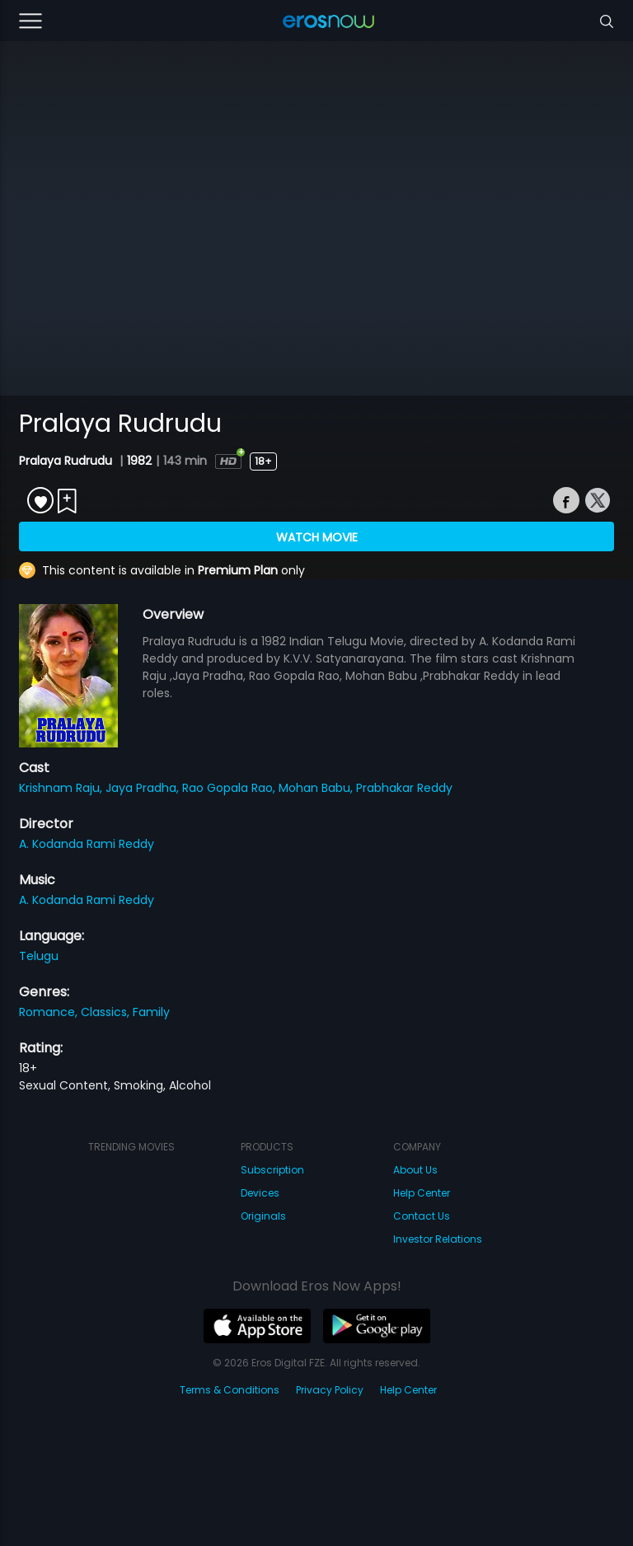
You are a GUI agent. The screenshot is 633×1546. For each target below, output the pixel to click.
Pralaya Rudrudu (67, 460)
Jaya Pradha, (144, 788)
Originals (263, 1216)
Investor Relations (437, 1239)
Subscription (272, 1170)
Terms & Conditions (229, 1390)
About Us (415, 1170)
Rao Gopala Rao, (230, 788)
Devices (260, 1193)
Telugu (39, 956)
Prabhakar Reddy (404, 788)
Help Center (421, 1193)
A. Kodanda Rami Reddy (86, 844)
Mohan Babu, (317, 788)
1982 (139, 460)
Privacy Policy (329, 1390)
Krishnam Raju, (62, 788)
